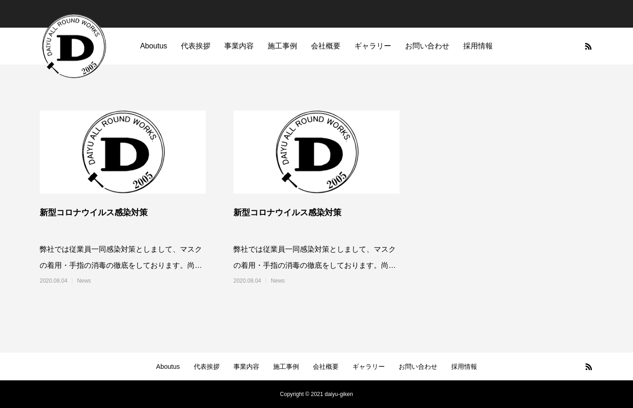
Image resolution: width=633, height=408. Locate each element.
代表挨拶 (195, 46)
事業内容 (239, 46)
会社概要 (325, 46)
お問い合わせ (427, 46)
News (84, 281)
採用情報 (478, 46)
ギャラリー (372, 46)
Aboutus (153, 46)
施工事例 (282, 46)
